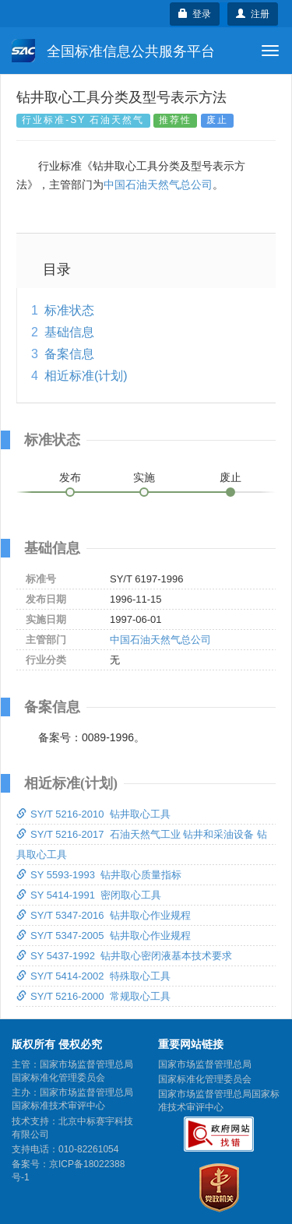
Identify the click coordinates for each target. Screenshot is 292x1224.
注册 (252, 14)
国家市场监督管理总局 (205, 1064)
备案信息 (69, 354)
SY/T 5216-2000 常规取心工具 (93, 996)
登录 (195, 14)
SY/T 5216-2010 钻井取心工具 (93, 814)
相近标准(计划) (86, 375)
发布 (70, 477)
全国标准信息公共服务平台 (113, 50)
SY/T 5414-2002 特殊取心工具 (93, 976)
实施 (144, 477)
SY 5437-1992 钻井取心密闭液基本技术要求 (124, 956)
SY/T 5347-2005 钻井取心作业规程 (103, 935)
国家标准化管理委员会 (205, 1079)
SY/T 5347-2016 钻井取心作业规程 (103, 915)
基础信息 (69, 332)
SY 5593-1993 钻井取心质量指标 (98, 875)
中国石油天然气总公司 (158, 184)
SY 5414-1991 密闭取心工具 (88, 895)
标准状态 (69, 310)
